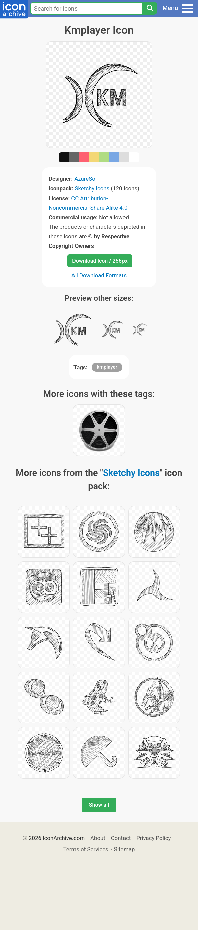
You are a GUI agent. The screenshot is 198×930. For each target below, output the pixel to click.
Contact (121, 838)
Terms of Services (85, 849)
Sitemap (124, 849)
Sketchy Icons (92, 188)
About (97, 838)
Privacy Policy (153, 838)
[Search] (149, 8)
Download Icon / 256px (99, 261)
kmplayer (107, 367)
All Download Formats (99, 275)
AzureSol (85, 178)
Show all (99, 805)
